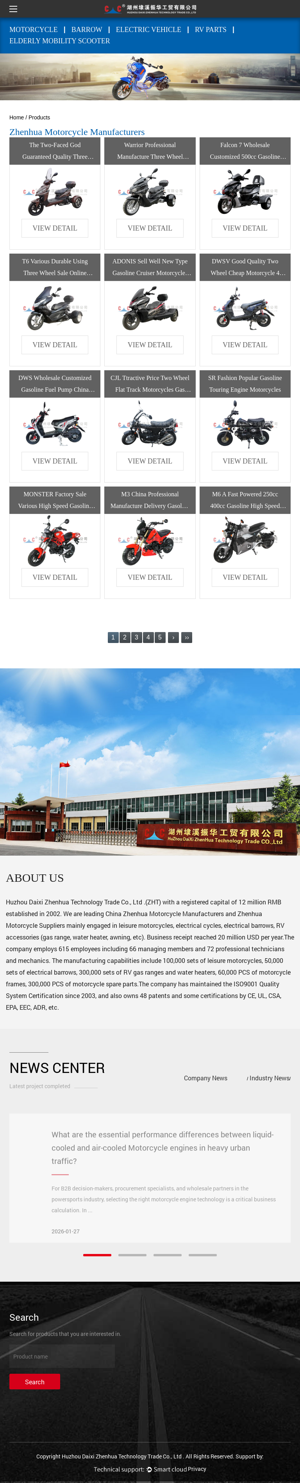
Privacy (197, 1468)
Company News (205, 1078)
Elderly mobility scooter (59, 41)
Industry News (269, 1078)
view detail (54, 228)
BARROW (86, 30)
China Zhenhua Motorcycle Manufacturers (164, 913)
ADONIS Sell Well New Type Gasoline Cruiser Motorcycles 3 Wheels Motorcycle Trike (150, 273)
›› (187, 637)
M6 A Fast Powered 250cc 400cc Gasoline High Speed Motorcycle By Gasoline (245, 506)
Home (16, 117)
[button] (97, 1255)
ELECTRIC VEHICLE (148, 30)
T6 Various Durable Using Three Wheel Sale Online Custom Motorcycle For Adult (55, 273)
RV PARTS (211, 30)
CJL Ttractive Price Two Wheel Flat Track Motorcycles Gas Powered (150, 390)
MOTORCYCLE (33, 30)
